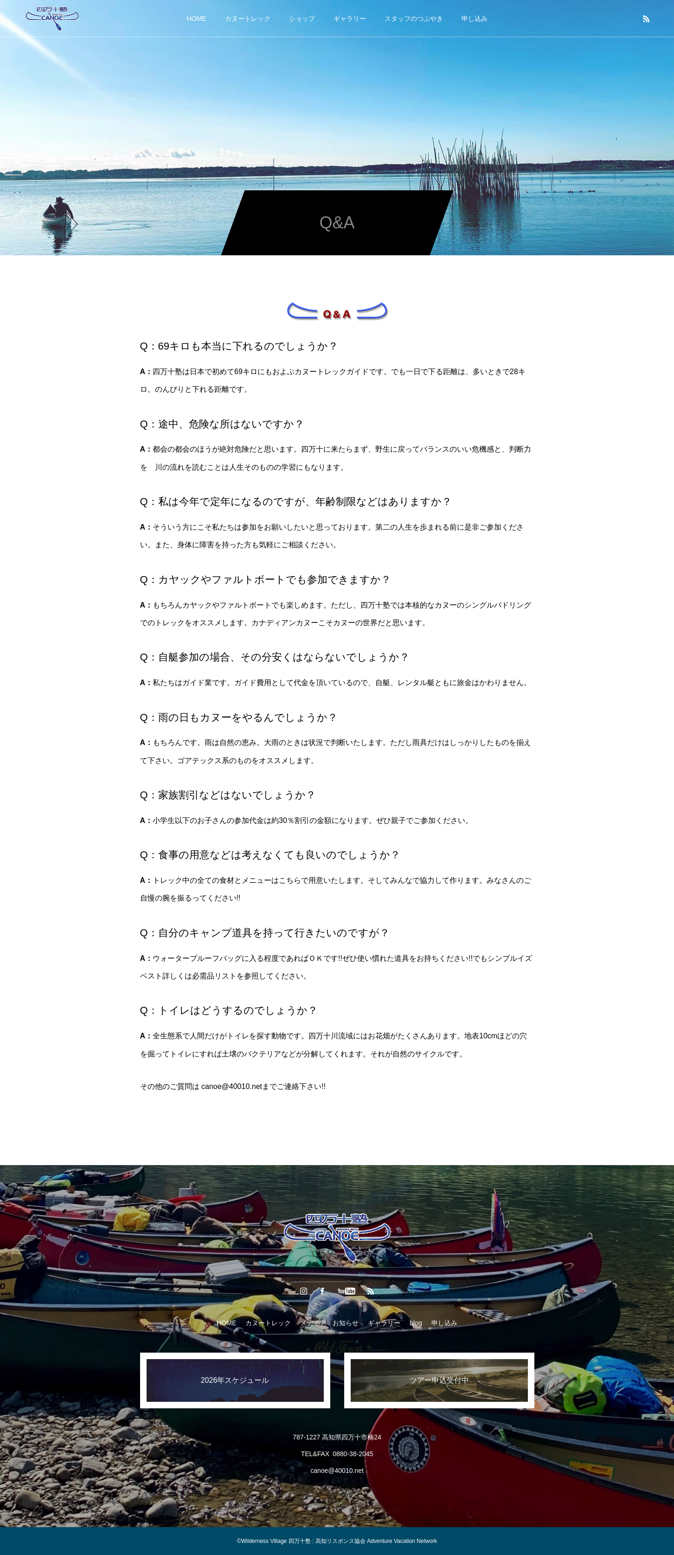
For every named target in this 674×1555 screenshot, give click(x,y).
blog (416, 1323)
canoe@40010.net (231, 1086)
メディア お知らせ (329, 1323)
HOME (196, 18)
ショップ (302, 18)
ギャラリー (350, 18)
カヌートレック (247, 18)
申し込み (475, 18)
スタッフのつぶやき (414, 18)
